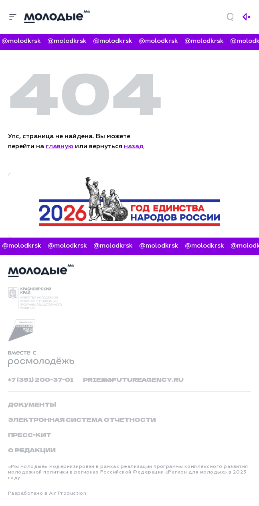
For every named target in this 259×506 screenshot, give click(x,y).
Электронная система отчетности (82, 419)
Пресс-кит (29, 435)
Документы (32, 404)
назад (134, 146)
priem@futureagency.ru (133, 379)
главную (59, 146)
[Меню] (13, 17)
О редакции (32, 450)
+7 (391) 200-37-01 (40, 379)
